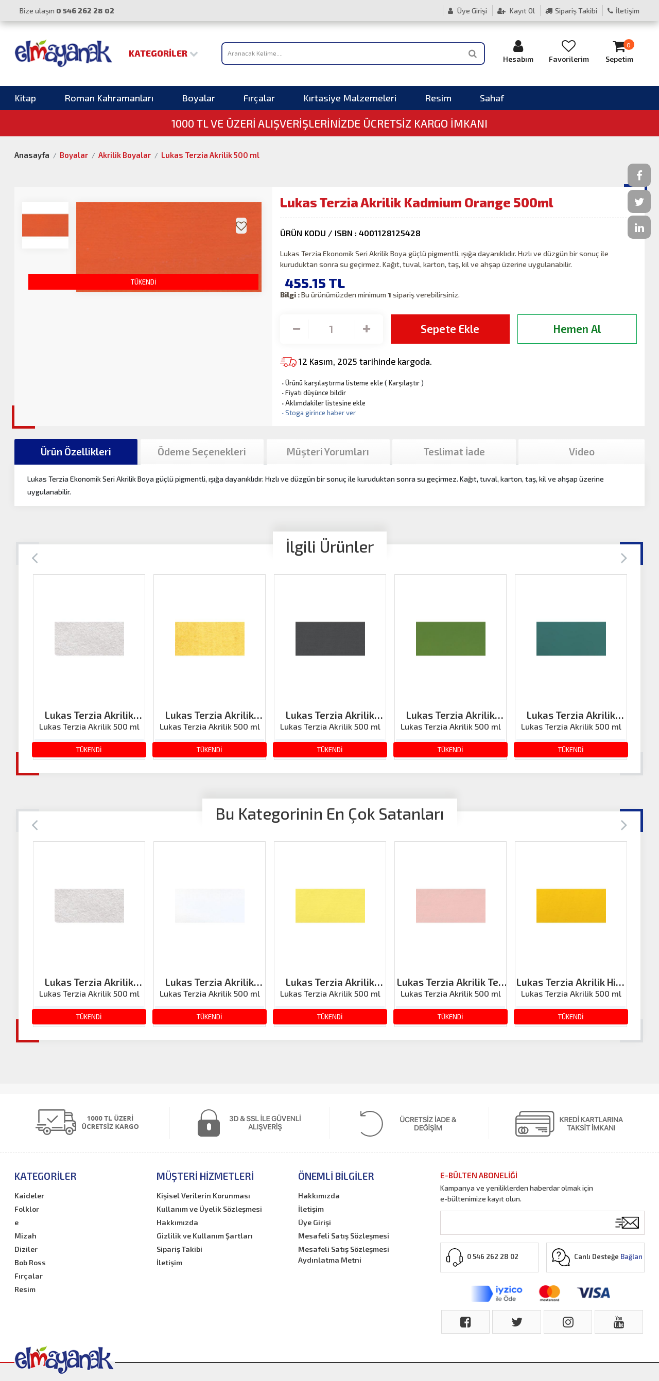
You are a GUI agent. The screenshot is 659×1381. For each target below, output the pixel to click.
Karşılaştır (404, 383)
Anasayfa (31, 155)
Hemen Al (577, 328)
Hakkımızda (177, 1222)
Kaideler (29, 1195)
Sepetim (619, 51)
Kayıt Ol (516, 10)
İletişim (623, 10)
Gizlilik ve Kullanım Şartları (205, 1235)
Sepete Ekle (450, 328)
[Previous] (34, 557)
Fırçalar (259, 97)
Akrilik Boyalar (124, 155)
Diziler (26, 1249)
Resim (438, 97)
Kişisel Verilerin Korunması (203, 1195)
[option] (89, 667)
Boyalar (198, 97)
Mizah (25, 1235)
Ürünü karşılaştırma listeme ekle (331, 383)
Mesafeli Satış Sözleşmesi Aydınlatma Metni (343, 1254)
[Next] (624, 557)
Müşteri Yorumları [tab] (328, 451)
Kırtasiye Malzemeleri (349, 97)
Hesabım (518, 51)
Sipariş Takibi (571, 10)
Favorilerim (569, 51)
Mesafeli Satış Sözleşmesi (343, 1235)
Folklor (26, 1209)
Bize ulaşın (67, 10)
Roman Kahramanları (108, 97)
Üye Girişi (467, 10)
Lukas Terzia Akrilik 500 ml (210, 155)
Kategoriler (163, 53)
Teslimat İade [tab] (454, 451)
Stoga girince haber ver (318, 413)
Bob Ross (30, 1262)
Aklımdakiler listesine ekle (323, 403)
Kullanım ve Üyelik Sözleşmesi (209, 1209)
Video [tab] (582, 451)
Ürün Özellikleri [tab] (76, 451)
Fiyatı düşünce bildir (313, 392)
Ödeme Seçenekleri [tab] (202, 451)
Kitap (25, 97)
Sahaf (492, 97)
